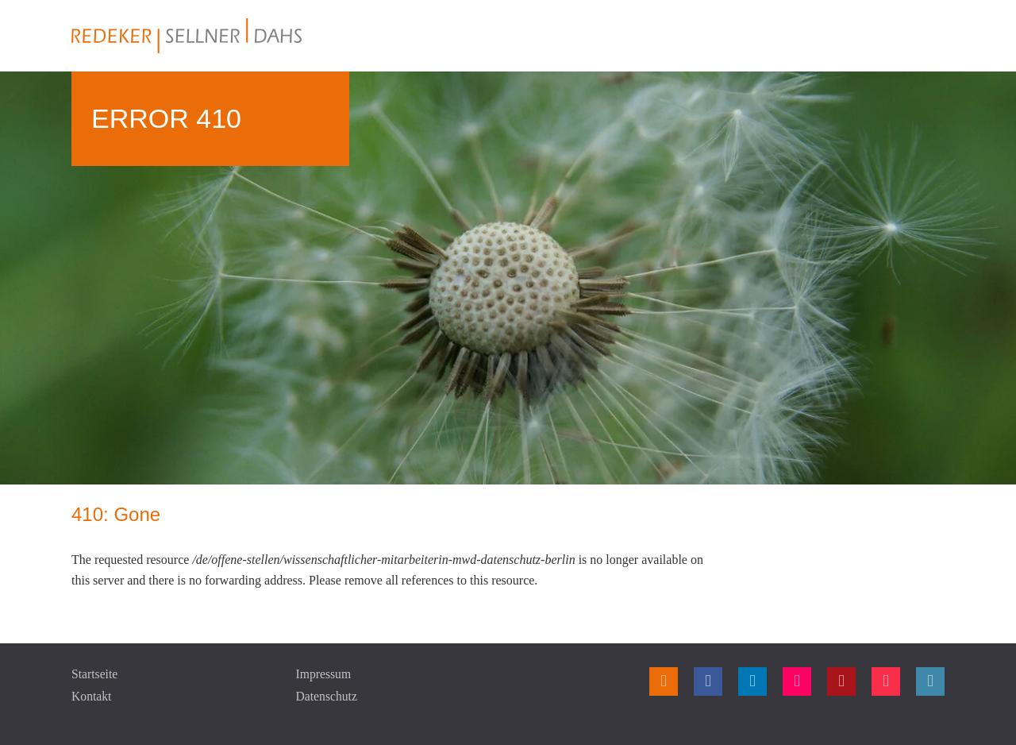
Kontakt (92, 696)
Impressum (324, 674)
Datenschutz (327, 696)
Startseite (95, 674)
